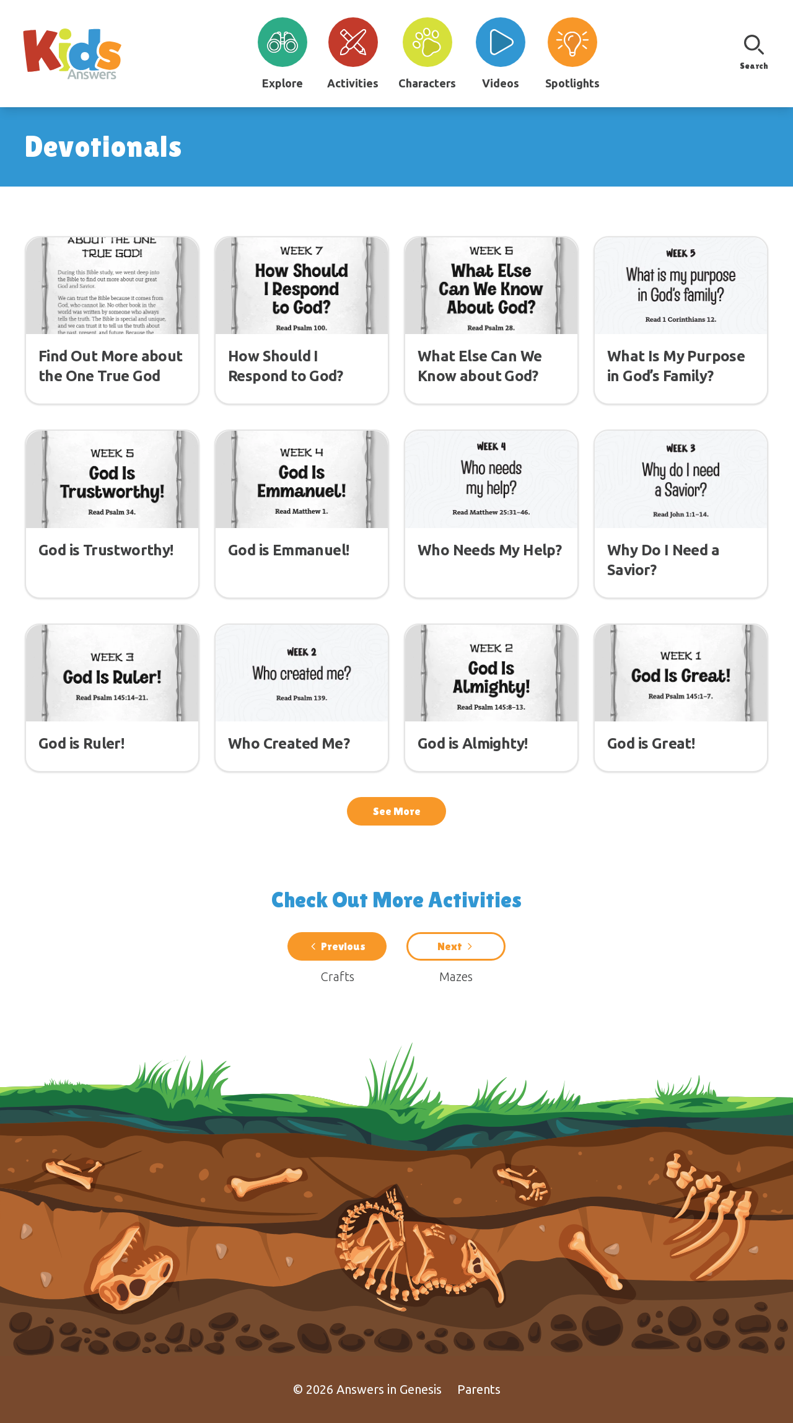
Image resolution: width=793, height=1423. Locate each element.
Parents (479, 1389)
